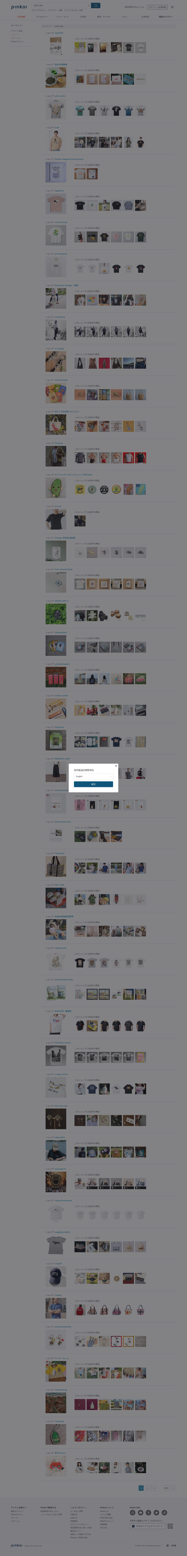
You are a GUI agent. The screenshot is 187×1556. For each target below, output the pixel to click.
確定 (93, 784)
